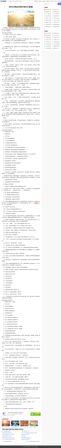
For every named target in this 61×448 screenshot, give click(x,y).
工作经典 (55, 1)
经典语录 (40, 1)
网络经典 (36, 1)
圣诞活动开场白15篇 (25, 434)
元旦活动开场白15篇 (25, 431)
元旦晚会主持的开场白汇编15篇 (8, 434)
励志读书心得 (56, 9)
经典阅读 (43, 1)
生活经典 (59, 1)
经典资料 (47, 1)
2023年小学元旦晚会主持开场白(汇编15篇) (29, 432)
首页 (13, 1)
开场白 (21, 1)
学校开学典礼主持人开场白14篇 (8, 437)
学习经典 (51, 1)
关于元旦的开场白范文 (6, 431)
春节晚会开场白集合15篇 (7, 432)
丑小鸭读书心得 (48, 24)
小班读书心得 (56, 22)
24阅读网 (29, 446)
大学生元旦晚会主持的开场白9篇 (8, 439)
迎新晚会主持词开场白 (25, 439)
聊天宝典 (16, 1)
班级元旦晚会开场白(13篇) (26, 437)
